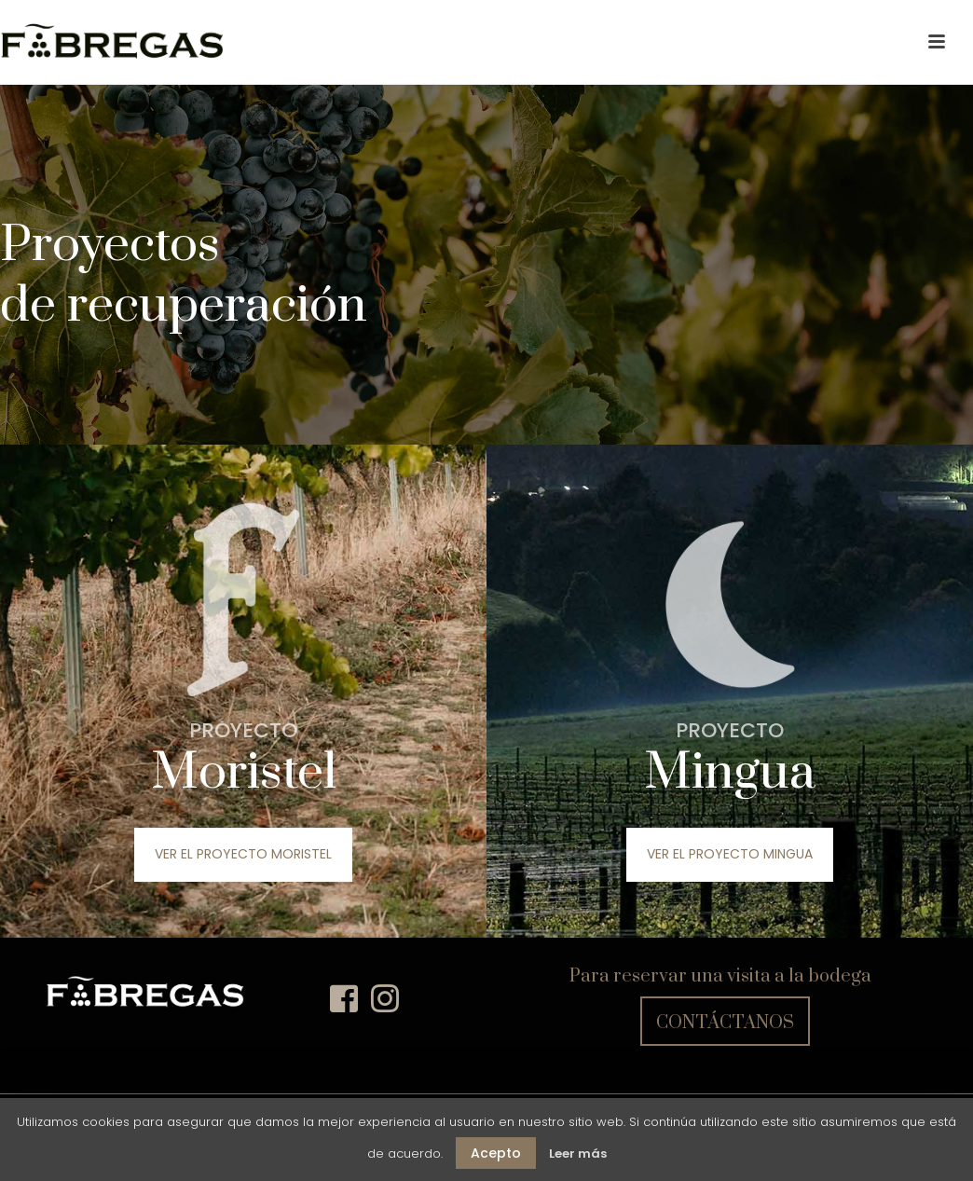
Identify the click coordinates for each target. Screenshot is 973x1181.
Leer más (578, 1153)
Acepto (496, 1153)
